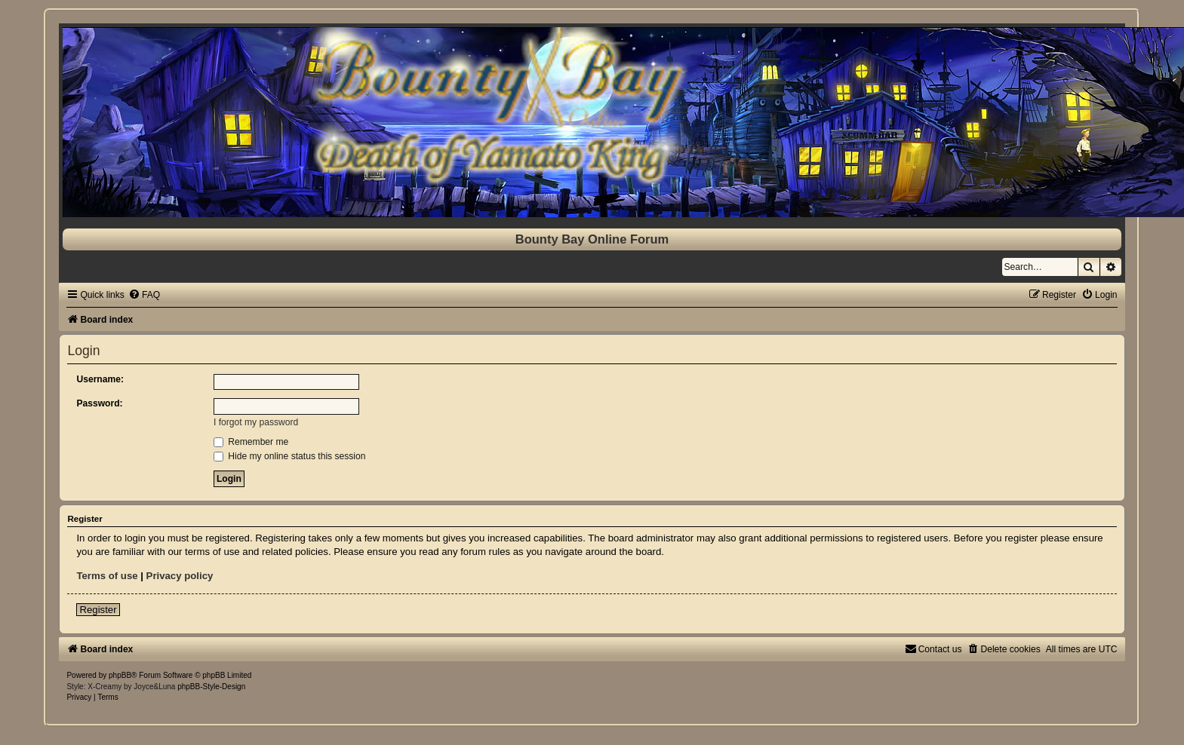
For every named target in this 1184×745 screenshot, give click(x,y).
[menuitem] (144, 295)
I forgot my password (256, 422)
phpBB (120, 675)
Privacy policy (180, 575)
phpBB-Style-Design (211, 686)
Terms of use (106, 575)
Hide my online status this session (290, 456)
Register (97, 609)
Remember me (251, 442)
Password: (99, 403)
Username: (100, 379)
